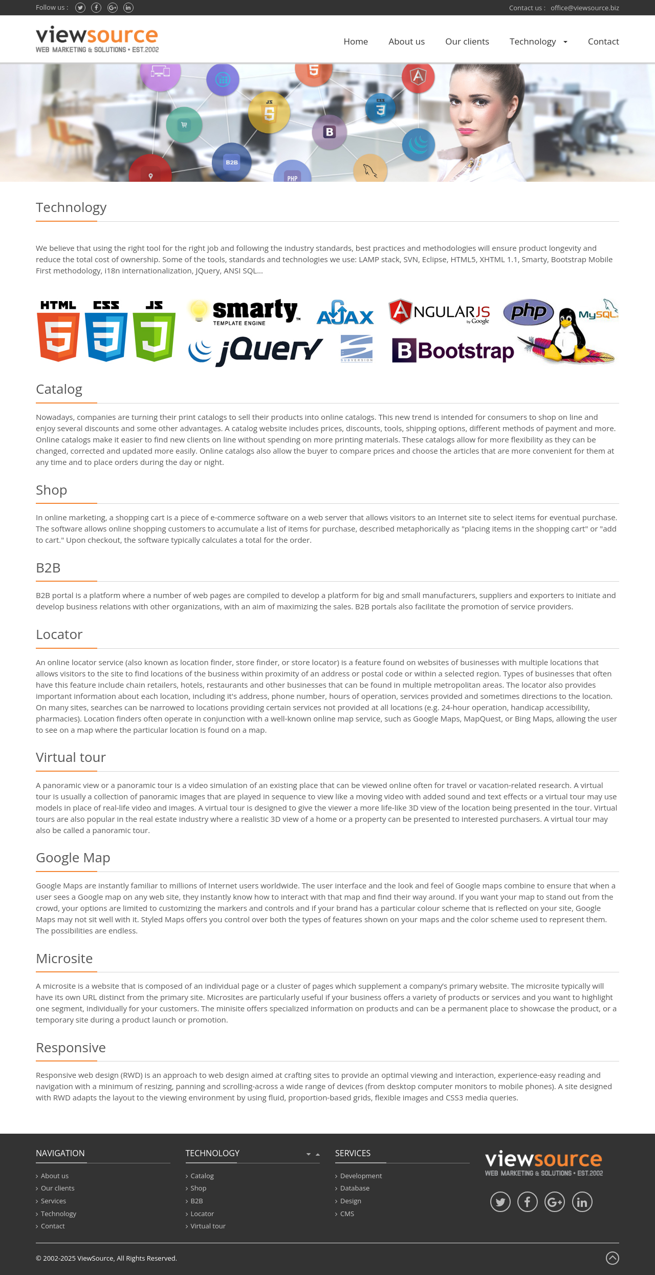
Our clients (467, 41)
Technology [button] (538, 41)
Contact (603, 41)
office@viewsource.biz (585, 7)
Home (355, 41)
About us (406, 41)
